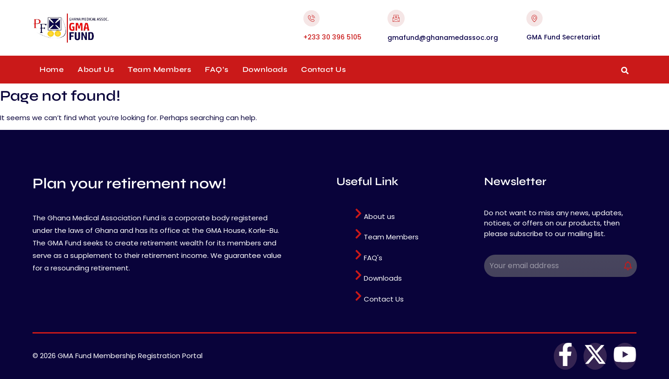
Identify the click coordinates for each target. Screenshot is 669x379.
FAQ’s (217, 69)
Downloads (265, 69)
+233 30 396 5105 (332, 37)
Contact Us (323, 69)
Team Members (159, 69)
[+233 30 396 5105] (311, 18)
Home (51, 69)
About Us (96, 69)
